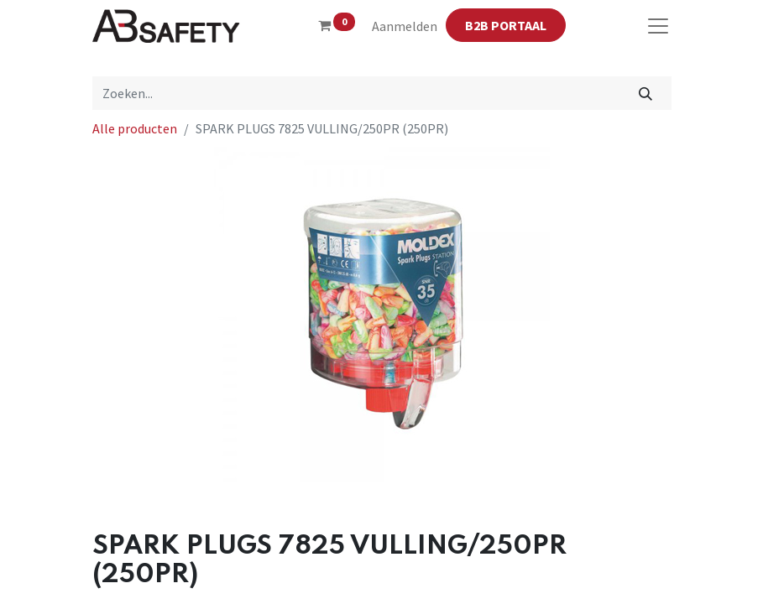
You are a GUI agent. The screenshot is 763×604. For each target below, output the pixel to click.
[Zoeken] (645, 93)
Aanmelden (404, 26)
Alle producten (134, 128)
